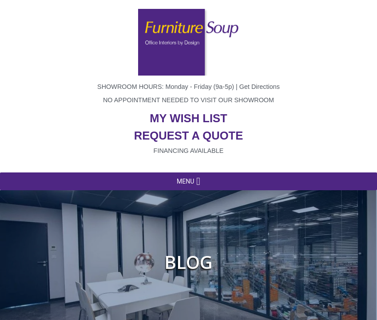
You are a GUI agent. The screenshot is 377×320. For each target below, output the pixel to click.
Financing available (189, 150)
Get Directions (259, 86)
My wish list (188, 118)
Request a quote (188, 135)
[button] (185, 181)
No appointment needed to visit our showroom (188, 100)
